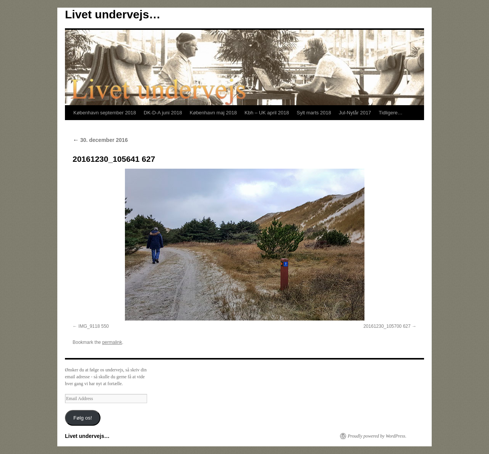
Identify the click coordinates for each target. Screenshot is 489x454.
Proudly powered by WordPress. (377, 436)
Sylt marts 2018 (313, 113)
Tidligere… (390, 113)
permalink (112, 342)
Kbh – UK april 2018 (266, 113)
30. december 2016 (100, 140)
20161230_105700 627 (386, 326)
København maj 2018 (213, 113)
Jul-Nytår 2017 (355, 113)
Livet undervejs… (112, 14)
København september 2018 (104, 113)
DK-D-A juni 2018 (163, 113)
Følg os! (82, 418)
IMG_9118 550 (93, 326)
